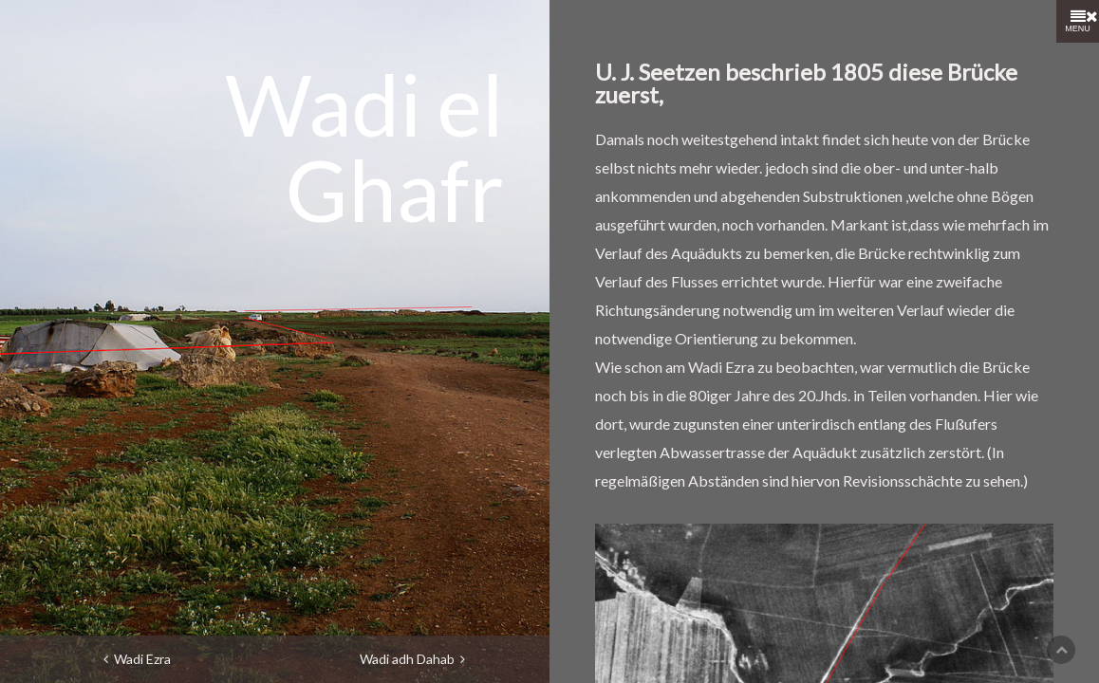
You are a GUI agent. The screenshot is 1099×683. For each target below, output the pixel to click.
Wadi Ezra (137, 659)
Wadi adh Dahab (412, 659)
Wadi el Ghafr (364, 146)
